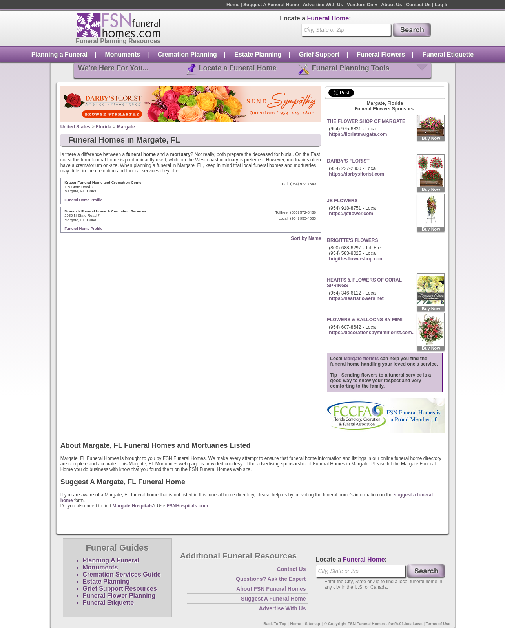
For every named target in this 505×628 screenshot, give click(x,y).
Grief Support (319, 54)
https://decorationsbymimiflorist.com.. (371, 332)
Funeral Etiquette (448, 54)
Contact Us (418, 4)
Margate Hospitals (132, 506)
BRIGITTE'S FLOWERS (352, 240)
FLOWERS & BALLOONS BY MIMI (364, 319)
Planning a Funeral (59, 54)
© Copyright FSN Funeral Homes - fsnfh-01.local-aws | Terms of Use (387, 624)
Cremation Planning (187, 54)
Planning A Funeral (111, 560)
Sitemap (312, 624)
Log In (442, 4)
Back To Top (274, 624)
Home (232, 4)
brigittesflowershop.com (356, 259)
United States (75, 127)
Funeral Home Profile (83, 200)
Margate (126, 127)
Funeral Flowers (381, 54)
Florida (103, 127)
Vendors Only (362, 4)
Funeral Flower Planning (119, 595)
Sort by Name (306, 238)
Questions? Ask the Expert (271, 579)
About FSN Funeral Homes (271, 589)
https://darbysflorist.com (356, 174)
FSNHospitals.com (187, 506)
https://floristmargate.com (358, 134)
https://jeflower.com (351, 213)
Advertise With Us (323, 4)
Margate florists (361, 358)
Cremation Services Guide (122, 574)
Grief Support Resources (120, 588)
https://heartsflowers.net (356, 298)
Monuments (122, 54)
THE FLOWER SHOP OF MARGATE (366, 121)
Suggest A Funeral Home (271, 4)
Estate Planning (257, 54)
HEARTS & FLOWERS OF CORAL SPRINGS (364, 282)
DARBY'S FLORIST (348, 161)
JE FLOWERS (342, 200)
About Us (391, 4)
